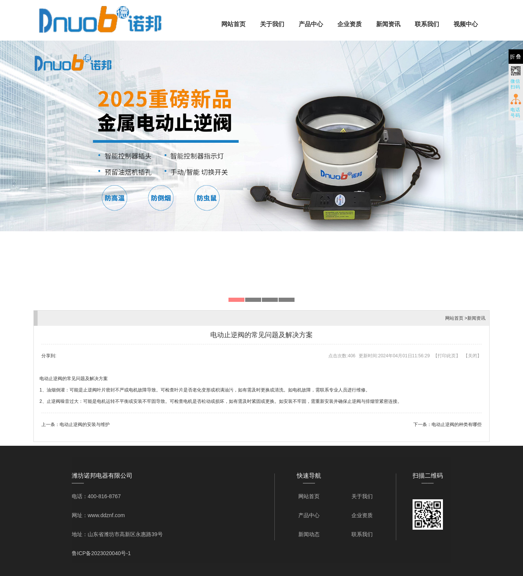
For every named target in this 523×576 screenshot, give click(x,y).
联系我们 (427, 24)
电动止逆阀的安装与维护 (85, 424)
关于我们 (272, 24)
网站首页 (233, 24)
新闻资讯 (388, 24)
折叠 (516, 57)
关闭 (472, 355)
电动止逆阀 (50, 378)
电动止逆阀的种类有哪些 (457, 424)
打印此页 (447, 355)
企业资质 (349, 24)
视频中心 (466, 24)
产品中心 (311, 24)
